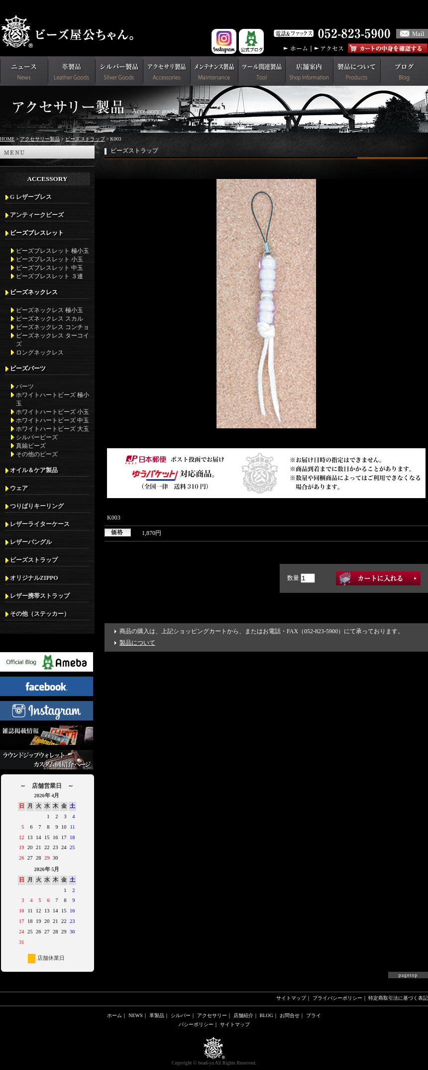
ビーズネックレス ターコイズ (52, 340)
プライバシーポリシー (337, 998)
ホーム (114, 1015)
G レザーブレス (31, 196)
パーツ (25, 386)
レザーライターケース (40, 524)
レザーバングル (31, 541)
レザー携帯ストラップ (40, 595)
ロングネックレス (40, 352)
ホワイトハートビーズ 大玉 (52, 428)
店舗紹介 (243, 1015)
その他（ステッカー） (40, 613)
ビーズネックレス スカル (49, 318)
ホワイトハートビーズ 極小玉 (52, 399)
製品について (137, 642)
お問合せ (290, 1015)
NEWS (135, 1015)
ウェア (19, 488)
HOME (7, 139)
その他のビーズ (37, 454)
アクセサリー (212, 1015)
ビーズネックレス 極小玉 (49, 310)
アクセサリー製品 (40, 139)
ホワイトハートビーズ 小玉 (52, 411)
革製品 (156, 1015)
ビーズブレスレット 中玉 (49, 267)
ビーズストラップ (85, 139)
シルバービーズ (37, 437)
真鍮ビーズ (31, 445)
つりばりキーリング (37, 506)
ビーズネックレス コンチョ (52, 327)
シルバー (181, 1015)
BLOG (266, 1015)
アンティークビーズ (37, 214)
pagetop (408, 975)
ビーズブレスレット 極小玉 (52, 250)
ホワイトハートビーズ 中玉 (52, 420)
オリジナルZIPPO (34, 577)
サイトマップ (291, 998)
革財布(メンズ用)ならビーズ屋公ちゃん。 (69, 31)
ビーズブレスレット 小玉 (49, 259)
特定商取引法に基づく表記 (398, 998)
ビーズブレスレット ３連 (49, 276)
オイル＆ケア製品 (34, 470)
